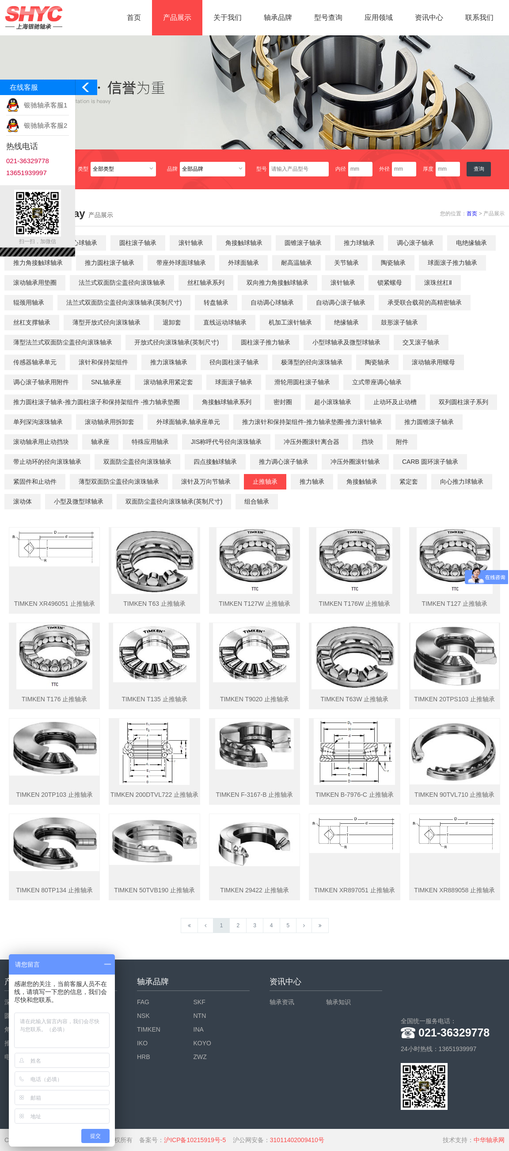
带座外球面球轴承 (181, 262)
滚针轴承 (191, 242)
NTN (200, 1015)
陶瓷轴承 (393, 262)
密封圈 (282, 401)
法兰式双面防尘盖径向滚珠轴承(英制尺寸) (124, 302)
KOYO (202, 1043)
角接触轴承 (361, 481)
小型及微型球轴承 (78, 501)
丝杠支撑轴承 (31, 322)
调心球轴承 (81, 242)
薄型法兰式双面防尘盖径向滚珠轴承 (62, 342)
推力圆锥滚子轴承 (429, 421)
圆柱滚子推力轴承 (265, 342)
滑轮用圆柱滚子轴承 (302, 382)
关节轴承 (346, 262)
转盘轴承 (216, 302)
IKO (142, 1043)
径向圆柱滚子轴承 (234, 362)
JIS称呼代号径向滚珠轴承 (226, 441)
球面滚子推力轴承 (452, 262)
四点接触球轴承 (215, 461)
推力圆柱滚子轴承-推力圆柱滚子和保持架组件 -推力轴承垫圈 (96, 401)
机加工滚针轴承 (290, 322)
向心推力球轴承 (461, 481)
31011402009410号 (297, 1139)
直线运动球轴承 (225, 322)
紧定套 (408, 481)
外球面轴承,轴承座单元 (188, 421)
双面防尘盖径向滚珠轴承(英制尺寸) (173, 501)
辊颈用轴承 (28, 302)
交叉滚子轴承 (421, 342)
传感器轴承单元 (35, 362)
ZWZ (200, 1056)
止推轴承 (265, 481)
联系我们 (479, 17)
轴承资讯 (282, 1002)
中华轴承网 (489, 1139)
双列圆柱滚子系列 (463, 401)
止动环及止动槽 (395, 401)
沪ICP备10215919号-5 (195, 1139)
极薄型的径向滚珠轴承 (312, 362)
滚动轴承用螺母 (433, 362)
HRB (143, 1056)
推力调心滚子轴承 (283, 461)
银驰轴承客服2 (45, 125)
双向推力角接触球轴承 (277, 282)
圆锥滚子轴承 (303, 242)
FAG (143, 1002)
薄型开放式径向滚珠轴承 (106, 322)
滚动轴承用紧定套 (168, 382)
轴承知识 (338, 1002)
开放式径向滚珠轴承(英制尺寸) (176, 342)
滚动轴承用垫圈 (35, 282)
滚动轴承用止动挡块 (41, 441)
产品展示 (177, 17)
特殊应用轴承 (150, 441)
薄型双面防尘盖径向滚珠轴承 (119, 481)
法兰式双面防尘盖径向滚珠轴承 (122, 282)
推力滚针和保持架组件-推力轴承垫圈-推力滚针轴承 (312, 421)
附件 (402, 441)
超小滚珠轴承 (332, 401)
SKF (199, 1002)
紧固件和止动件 (35, 481)
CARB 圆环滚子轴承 (430, 461)
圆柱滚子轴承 (137, 242)
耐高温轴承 (296, 262)
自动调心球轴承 (272, 302)
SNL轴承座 (106, 382)
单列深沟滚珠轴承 (38, 421)
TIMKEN (148, 1029)
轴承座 (100, 441)
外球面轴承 (243, 262)
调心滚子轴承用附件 (41, 382)
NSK (143, 1015)
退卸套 (172, 322)
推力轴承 (312, 481)
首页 (134, 17)
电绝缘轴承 (471, 242)
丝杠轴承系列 (205, 282)
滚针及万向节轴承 (206, 481)
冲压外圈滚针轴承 (355, 461)
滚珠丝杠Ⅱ (438, 282)
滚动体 (22, 501)
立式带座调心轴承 (377, 382)
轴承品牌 (278, 17)
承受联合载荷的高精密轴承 (424, 302)
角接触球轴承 (243, 242)
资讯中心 (429, 17)
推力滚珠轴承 (168, 362)
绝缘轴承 (346, 322)
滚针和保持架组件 (103, 362)
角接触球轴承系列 (226, 401)
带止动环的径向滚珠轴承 (47, 461)
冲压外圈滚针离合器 (311, 441)
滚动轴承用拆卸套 (109, 421)
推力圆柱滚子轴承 (109, 262)
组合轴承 (256, 501)
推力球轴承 (359, 242)
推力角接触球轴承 (38, 262)
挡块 (367, 441)
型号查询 (328, 17)
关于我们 (227, 17)
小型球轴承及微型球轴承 (346, 342)
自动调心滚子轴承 (340, 302)
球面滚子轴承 (233, 382)
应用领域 (379, 17)
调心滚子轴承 (415, 242)
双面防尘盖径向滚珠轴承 (137, 461)
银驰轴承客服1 (45, 105)
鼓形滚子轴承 (399, 322)
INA (199, 1029)
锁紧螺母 (389, 282)
